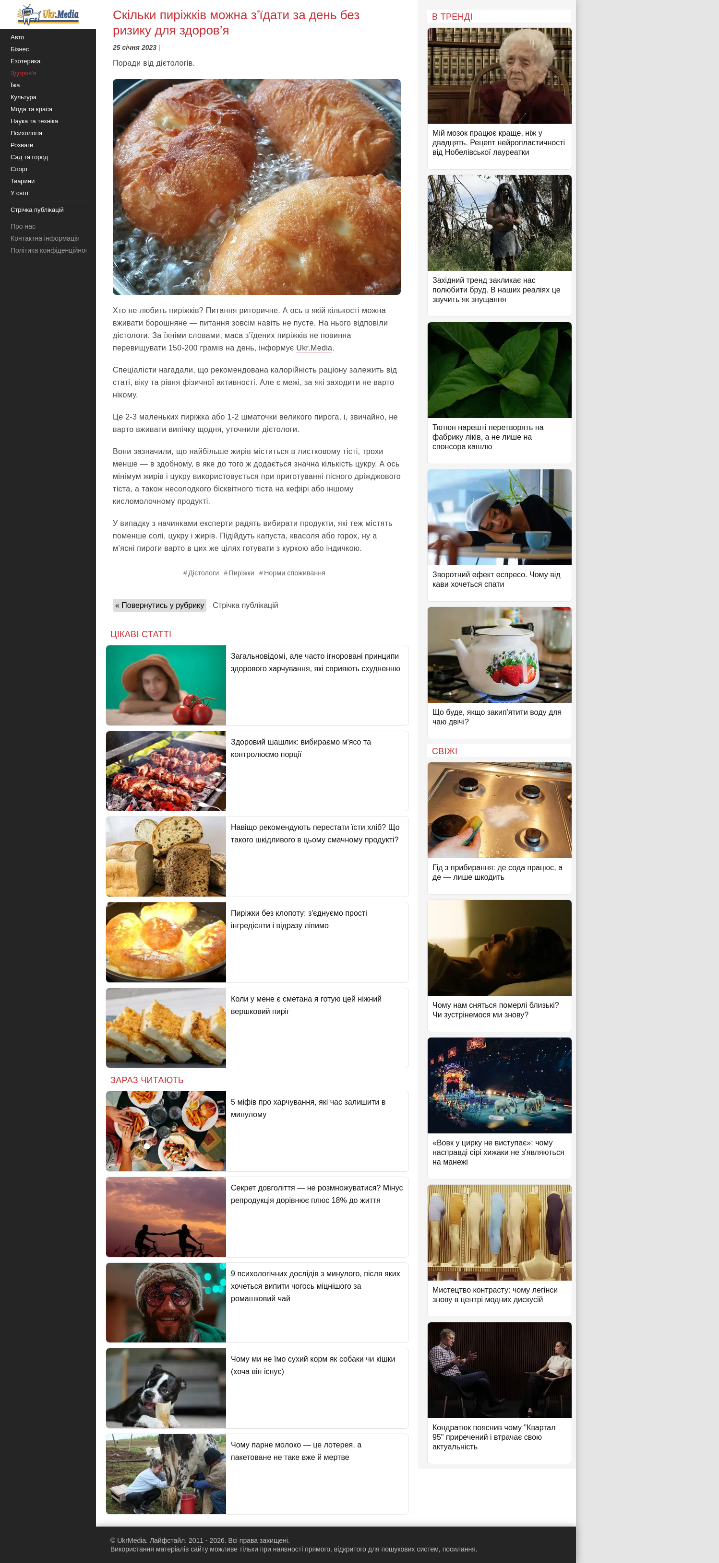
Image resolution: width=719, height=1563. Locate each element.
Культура (23, 97)
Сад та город (29, 157)
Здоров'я (23, 73)
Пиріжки (241, 573)
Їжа (15, 85)
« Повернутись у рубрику (159, 605)
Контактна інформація (45, 238)
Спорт (19, 169)
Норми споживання (294, 573)
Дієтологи (203, 573)
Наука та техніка (34, 121)
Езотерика (25, 61)
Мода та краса (31, 109)
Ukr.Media (314, 348)
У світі (19, 193)
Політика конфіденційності (52, 250)
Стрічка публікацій (245, 605)
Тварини (23, 181)
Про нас (23, 226)
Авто (17, 37)
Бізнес (20, 49)
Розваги (22, 145)
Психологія (26, 133)
